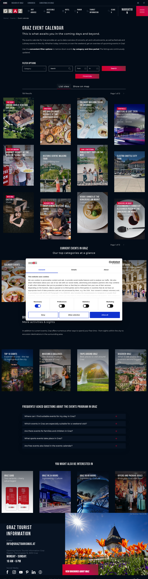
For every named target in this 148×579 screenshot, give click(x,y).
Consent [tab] (42, 270)
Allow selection (74, 315)
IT (144, 3)
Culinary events (12, 264)
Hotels (65, 11)
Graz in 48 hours (88, 475)
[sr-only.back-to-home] (14, 11)
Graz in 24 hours (50, 475)
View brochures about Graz (77, 571)
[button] (8, 572)
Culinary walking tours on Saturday (91, 104)
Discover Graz (124, 353)
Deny (43, 315)
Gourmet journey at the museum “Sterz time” (17, 154)
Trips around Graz (89, 353)
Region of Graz (17, 3)
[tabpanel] (74, 169)
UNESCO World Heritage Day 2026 (17, 106)
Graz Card (9, 475)
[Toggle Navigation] (133, 11)
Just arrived (32, 11)
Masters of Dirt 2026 (127, 111)
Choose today (87, 76)
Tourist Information (93, 11)
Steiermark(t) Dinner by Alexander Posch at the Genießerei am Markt (129, 208)
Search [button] (111, 11)
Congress (31, 3)
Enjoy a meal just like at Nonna (55, 207)
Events (12, 18)
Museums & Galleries (52, 353)
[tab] (64, 86)
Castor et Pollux (14, 199)
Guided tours (124, 264)
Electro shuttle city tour (127, 157)
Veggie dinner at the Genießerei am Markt (90, 198)
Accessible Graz (49, 11)
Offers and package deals (130, 475)
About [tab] (106, 270)
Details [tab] (74, 270)
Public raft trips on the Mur (91, 154)
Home (5, 3)
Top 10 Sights (10, 353)
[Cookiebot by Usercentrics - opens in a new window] (110, 262)
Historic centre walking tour (54, 157)
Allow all (105, 315)
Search (114, 68)
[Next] (124, 93)
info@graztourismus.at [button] (21, 543)
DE (138, 3)
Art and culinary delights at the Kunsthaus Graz (51, 114)
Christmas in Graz (46, 3)
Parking (78, 11)
